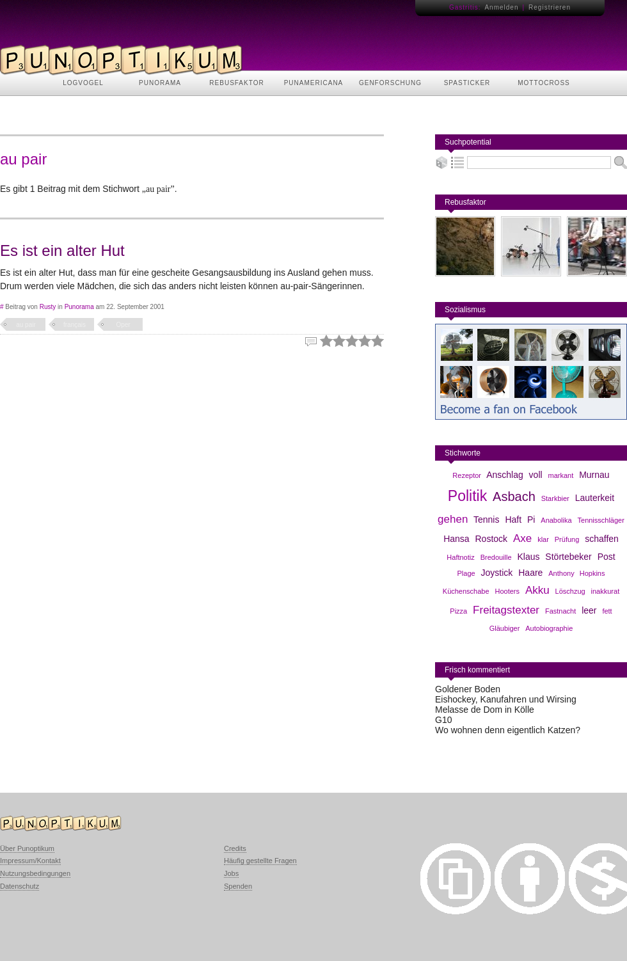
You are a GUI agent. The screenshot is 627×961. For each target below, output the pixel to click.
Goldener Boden (467, 689)
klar (543, 539)
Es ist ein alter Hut (62, 250)
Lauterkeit (594, 498)
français (74, 324)
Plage (466, 573)
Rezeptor (466, 475)
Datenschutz (19, 886)
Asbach (514, 496)
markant (561, 475)
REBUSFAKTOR (236, 82)
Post (606, 557)
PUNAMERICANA (314, 82)
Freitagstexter (506, 610)
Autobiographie (549, 628)
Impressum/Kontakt (30, 860)
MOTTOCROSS (543, 82)
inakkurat (605, 591)
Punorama (79, 306)
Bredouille (496, 557)
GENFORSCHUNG (390, 82)
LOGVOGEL (83, 82)
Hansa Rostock (475, 539)
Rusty (48, 306)
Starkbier (555, 498)
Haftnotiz (460, 557)
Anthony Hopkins (576, 573)
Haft (513, 519)
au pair (26, 324)
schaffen (602, 539)
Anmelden (501, 7)
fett (607, 611)
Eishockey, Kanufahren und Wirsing (505, 699)
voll (536, 475)
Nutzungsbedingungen (35, 873)
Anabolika (556, 520)
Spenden (238, 886)
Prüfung (567, 539)
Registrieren (549, 7)
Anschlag (504, 475)
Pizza (458, 611)
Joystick (497, 573)
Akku (537, 590)
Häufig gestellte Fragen (260, 860)
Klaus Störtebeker (554, 557)
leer (589, 610)
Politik (467, 496)
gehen (453, 519)
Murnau (594, 475)
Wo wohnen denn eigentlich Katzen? (507, 730)
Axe (522, 538)
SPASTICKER (467, 82)
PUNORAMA (160, 82)
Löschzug (570, 591)
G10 (443, 720)
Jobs (231, 873)
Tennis (486, 519)
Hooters (507, 591)
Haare (530, 573)
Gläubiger (504, 628)
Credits (235, 848)
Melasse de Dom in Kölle (484, 709)
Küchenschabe (466, 591)
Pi (531, 519)
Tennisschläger (601, 520)
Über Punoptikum (27, 848)
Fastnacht (560, 611)
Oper (123, 324)
